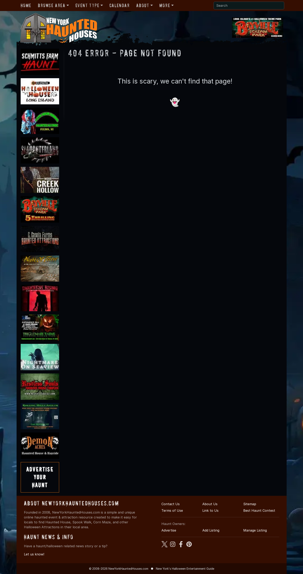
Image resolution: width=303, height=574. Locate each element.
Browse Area (51, 5)
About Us (209, 504)
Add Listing (210, 530)
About (142, 5)
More (164, 5)
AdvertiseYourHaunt (40, 477)
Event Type (87, 5)
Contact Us (170, 504)
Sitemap (249, 504)
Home (26, 5)
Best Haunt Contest (259, 510)
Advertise (168, 530)
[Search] (249, 5)
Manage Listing (255, 530)
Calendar (119, 5)
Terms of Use (172, 510)
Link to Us (210, 510)
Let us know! (34, 554)
